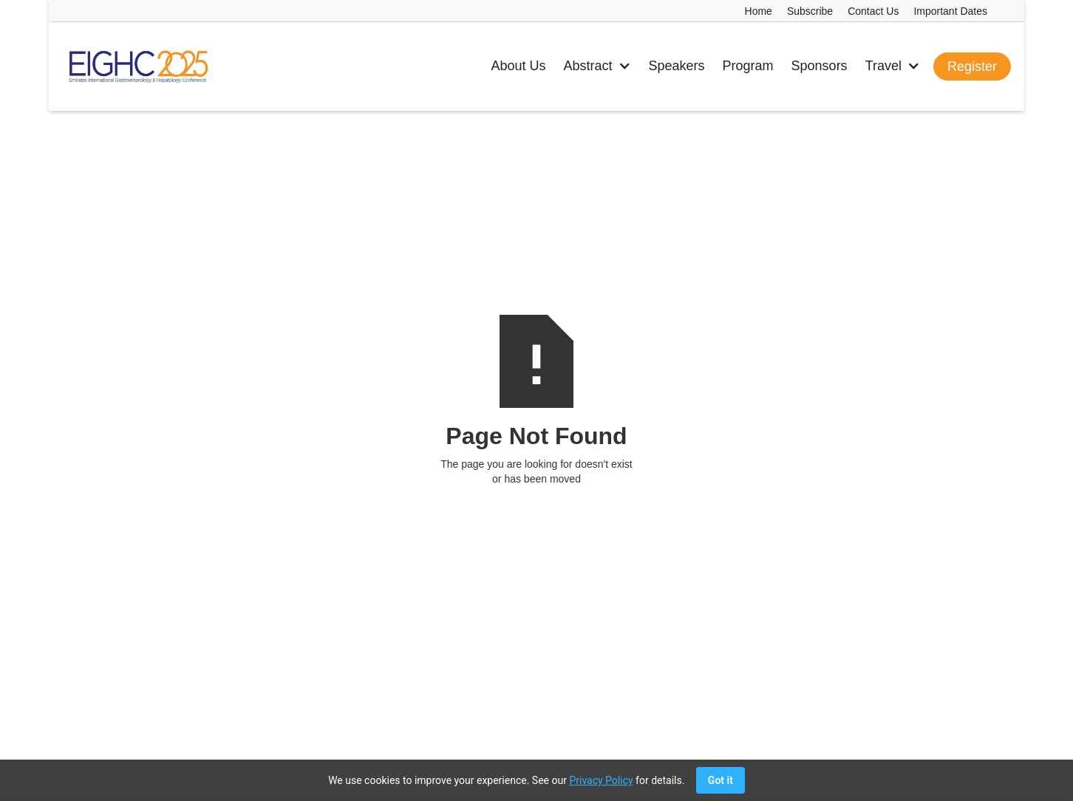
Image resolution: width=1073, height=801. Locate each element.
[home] (137, 66)
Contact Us (873, 11)
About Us (518, 65)
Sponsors (819, 65)
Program (748, 65)
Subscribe (810, 11)
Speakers (677, 65)
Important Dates (950, 11)
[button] (596, 66)
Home (758, 11)
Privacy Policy (601, 780)
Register (972, 66)
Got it (720, 780)
